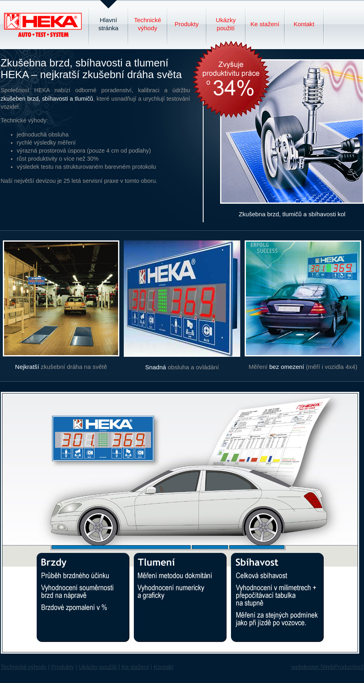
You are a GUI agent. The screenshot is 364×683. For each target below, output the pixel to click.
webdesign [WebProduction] (327, 667)
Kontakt (303, 24)
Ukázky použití (226, 24)
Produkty (187, 24)
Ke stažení (264, 24)
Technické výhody (147, 24)
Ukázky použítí (97, 667)
